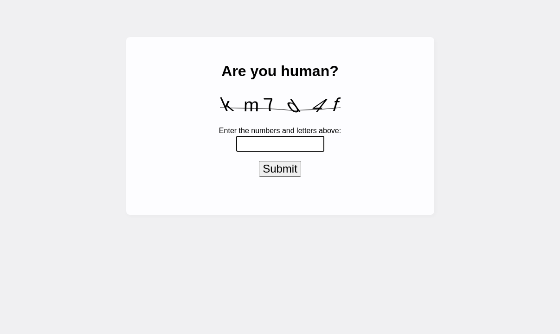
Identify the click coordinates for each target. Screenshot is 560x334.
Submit (280, 170)
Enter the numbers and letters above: (280, 131)
